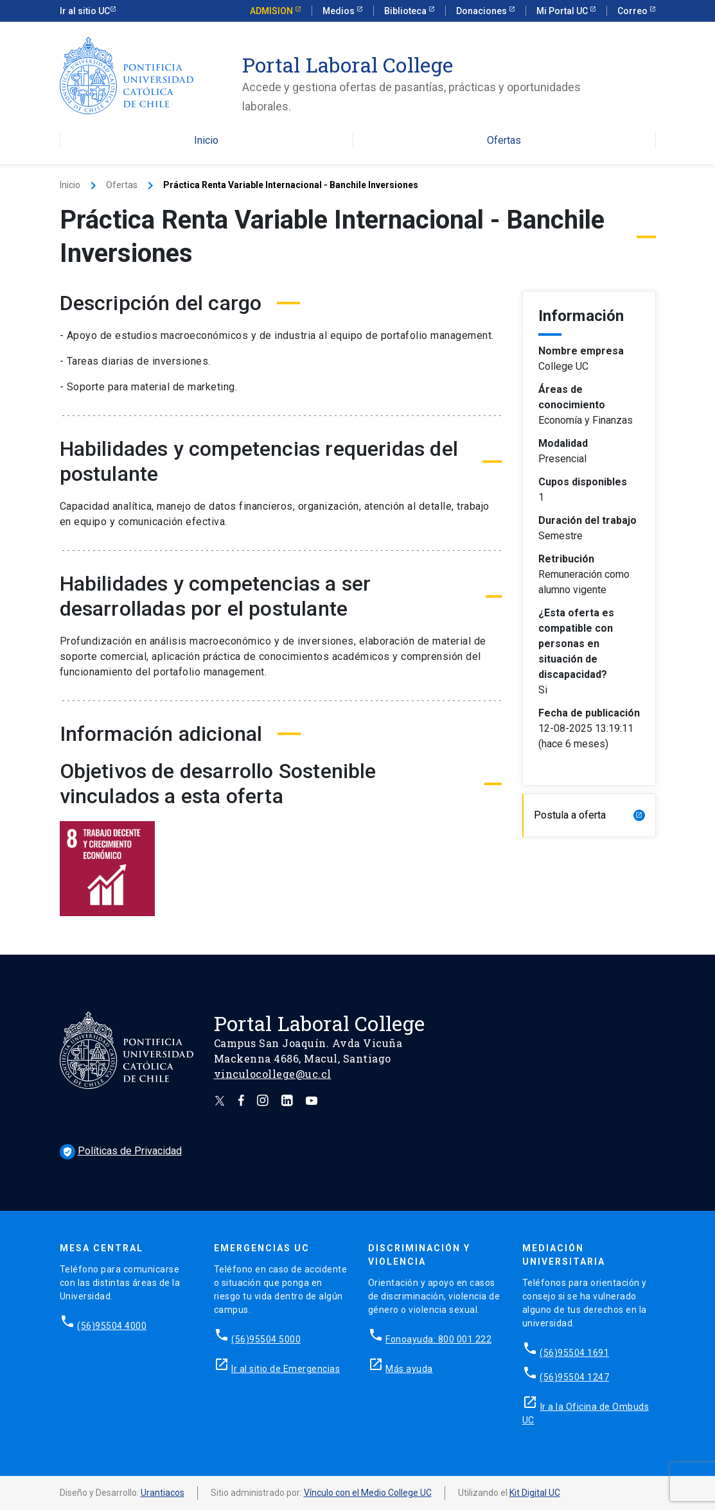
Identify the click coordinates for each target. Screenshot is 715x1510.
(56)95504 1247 (574, 1377)
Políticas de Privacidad (121, 1151)
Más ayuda (409, 1369)
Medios (339, 11)
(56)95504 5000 (266, 1339)
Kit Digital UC (534, 1493)
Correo (633, 11)
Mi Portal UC (563, 11)
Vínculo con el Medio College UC (368, 1493)
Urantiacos (162, 1493)
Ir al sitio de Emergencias (285, 1369)
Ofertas (504, 140)
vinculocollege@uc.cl (272, 1073)
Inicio (206, 140)
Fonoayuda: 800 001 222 (438, 1339)
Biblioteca (406, 11)
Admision (272, 11)
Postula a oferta (589, 815)
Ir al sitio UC (85, 11)
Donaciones (482, 11)
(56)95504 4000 (111, 1326)
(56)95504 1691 (574, 1353)
